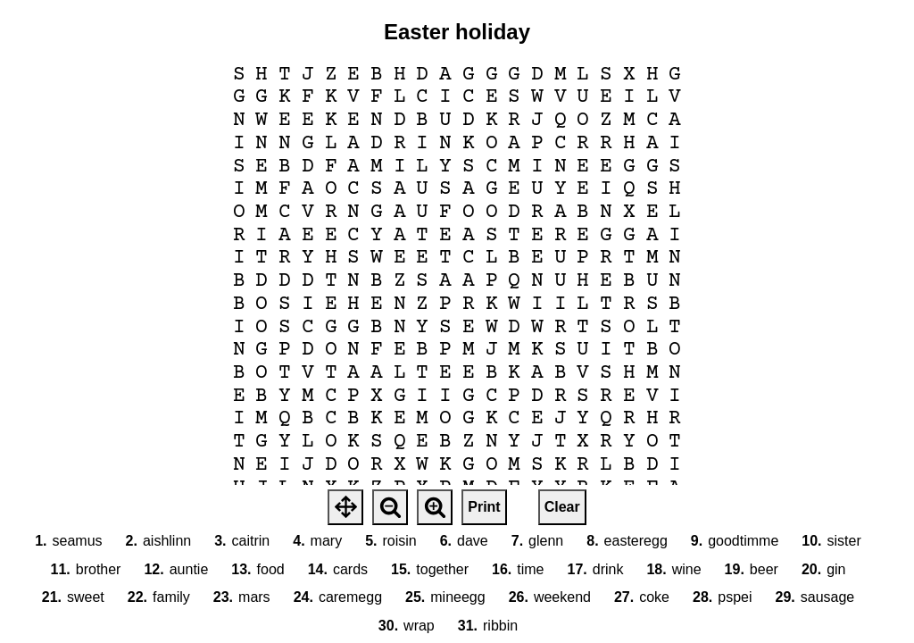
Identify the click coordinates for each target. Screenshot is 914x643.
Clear (562, 506)
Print (484, 506)
